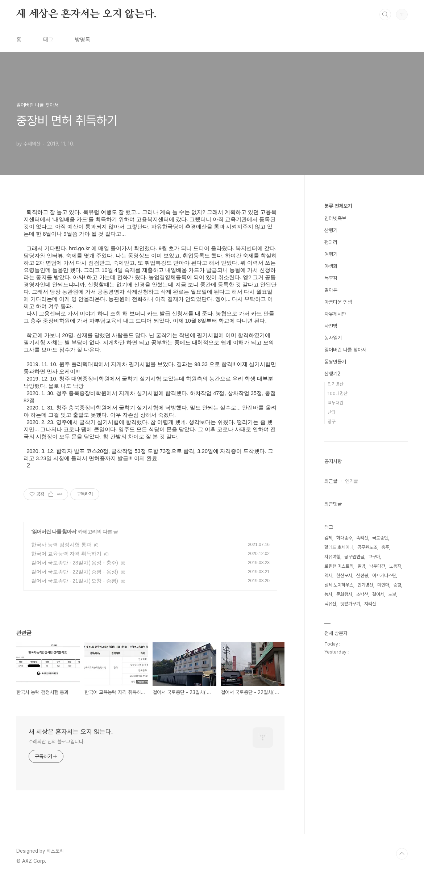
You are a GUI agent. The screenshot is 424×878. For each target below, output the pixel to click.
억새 (328, 575)
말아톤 (330, 290)
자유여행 (332, 556)
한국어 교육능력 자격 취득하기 (66, 553)
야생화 (330, 266)
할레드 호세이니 (338, 547)
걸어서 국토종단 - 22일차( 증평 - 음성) (74, 572)
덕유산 (330, 603)
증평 (397, 585)
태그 (48, 39)
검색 (385, 14)
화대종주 (344, 538)
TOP (402, 854)
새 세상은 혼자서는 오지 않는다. (86, 14)
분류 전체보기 (338, 206)
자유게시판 (335, 314)
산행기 (330, 230)
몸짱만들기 (335, 362)
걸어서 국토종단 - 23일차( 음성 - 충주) (74, 563)
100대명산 (338, 393)
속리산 (362, 538)
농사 (328, 594)
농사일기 (333, 338)
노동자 (395, 566)
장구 (332, 421)
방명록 (82, 39)
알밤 (361, 566)
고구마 (374, 556)
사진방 (330, 326)
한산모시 (344, 575)
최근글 (330, 481)
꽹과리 (330, 242)
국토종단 (380, 538)
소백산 (362, 594)
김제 (328, 538)
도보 (392, 594)
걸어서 (378, 594)
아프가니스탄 (384, 575)
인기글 (351, 481)
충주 (385, 547)
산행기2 (332, 374)
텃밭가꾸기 (350, 603)
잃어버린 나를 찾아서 (54, 531)
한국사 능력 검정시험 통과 (61, 544)
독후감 (330, 278)
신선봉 (362, 575)
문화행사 (344, 594)
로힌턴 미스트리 (338, 566)
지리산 (370, 603)
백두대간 (336, 403)
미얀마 (383, 585)
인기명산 (336, 384)
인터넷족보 (335, 218)
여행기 (330, 254)
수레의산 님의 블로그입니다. (57, 741)
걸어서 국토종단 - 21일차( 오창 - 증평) (74, 581)
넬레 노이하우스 (338, 585)
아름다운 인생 (338, 302)
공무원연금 (354, 556)
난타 (332, 412)
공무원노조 (367, 547)
